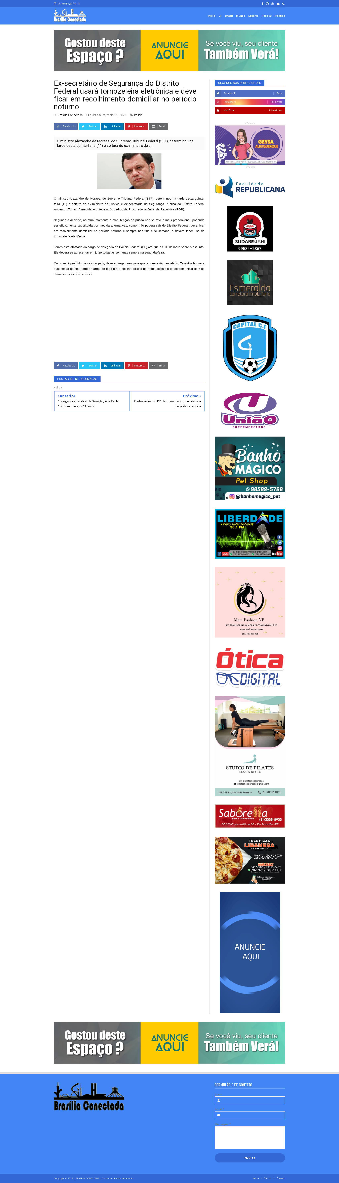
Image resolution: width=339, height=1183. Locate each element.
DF (220, 15)
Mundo (240, 15)
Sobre (267, 1178)
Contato (280, 1178)
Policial (267, 15)
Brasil (229, 15)
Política (280, 15)
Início (211, 15)
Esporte (253, 15)
